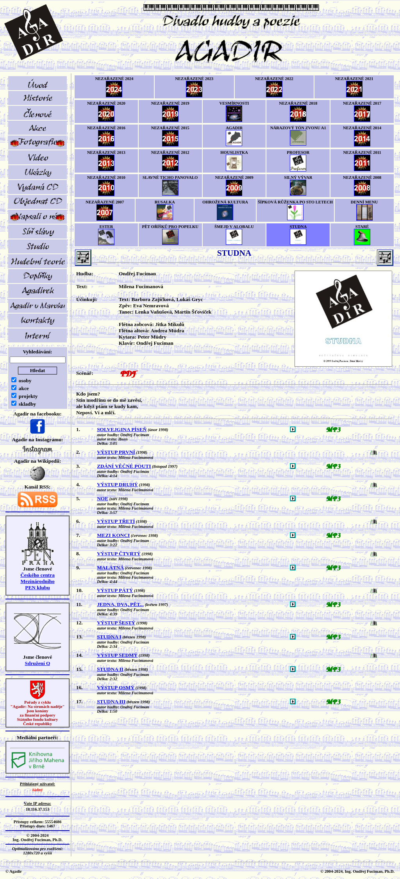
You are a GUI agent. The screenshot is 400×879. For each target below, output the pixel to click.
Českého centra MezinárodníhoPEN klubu (37, 581)
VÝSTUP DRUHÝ (117, 484)
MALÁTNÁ (110, 568)
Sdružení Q (37, 663)
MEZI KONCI (113, 535)
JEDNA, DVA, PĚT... (120, 604)
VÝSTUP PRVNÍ (116, 452)
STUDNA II (110, 669)
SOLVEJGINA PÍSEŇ (121, 429)
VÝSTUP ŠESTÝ (116, 623)
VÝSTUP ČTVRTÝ (119, 553)
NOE (102, 498)
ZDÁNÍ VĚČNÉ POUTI (124, 466)
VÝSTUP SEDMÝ (117, 655)
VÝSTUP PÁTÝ (115, 590)
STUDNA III (111, 701)
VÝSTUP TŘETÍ (116, 521)
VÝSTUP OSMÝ (115, 687)
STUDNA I (109, 637)
